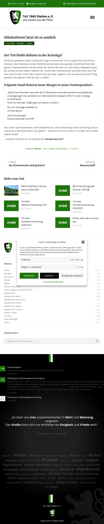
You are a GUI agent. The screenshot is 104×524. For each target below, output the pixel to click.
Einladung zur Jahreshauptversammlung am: (26, 378)
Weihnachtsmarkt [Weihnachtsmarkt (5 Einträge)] (89, 482)
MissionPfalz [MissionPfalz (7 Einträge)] (94, 465)
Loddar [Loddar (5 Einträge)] (68, 465)
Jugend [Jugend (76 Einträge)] (93, 460)
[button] (83, 242)
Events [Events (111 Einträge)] (96, 455)
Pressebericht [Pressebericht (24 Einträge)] (30, 469)
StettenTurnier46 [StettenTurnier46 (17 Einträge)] (87, 473)
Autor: (55, 148)
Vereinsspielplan (14, 367)
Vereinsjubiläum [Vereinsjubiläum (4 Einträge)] (14, 482)
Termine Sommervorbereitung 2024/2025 (83, 205)
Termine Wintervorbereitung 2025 (34, 203)
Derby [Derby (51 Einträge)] (75, 455)
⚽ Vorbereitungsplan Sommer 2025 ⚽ (84, 188)
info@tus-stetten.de (36, 3)
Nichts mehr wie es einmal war (86, 220)
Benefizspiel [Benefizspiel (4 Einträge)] (51, 455)
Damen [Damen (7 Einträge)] (63, 455)
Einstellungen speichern (72, 276)
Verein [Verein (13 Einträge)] (62, 478)
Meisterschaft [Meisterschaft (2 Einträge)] (79, 465)
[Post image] (11, 190)
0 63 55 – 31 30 (16, 3)
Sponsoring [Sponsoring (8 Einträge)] (12, 474)
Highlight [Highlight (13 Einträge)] (79, 460)
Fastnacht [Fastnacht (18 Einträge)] (27, 460)
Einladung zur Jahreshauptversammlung (24, 397)
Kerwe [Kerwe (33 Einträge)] (30, 464)
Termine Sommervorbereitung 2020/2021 (32, 221)
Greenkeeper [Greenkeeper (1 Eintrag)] (65, 460)
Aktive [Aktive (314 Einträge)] (21, 455)
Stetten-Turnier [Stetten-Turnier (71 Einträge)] (62, 473)
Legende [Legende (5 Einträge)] (57, 465)
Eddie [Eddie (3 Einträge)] (84, 456)
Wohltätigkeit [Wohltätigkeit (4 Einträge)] (52, 486)
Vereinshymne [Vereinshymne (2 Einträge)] (90, 478)
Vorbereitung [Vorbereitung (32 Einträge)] (33, 482)
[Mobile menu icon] (92, 17)
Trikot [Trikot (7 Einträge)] (52, 478)
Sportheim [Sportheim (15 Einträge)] (40, 473)
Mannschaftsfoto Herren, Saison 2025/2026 (34, 188)
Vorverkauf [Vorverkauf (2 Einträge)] (49, 482)
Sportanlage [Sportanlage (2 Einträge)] (26, 474)
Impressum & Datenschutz (53, 282)
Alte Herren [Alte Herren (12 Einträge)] (37, 455)
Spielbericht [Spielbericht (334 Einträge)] (89, 469)
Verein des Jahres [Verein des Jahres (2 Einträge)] (75, 478)
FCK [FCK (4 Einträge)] (37, 460)
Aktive (38, 148)
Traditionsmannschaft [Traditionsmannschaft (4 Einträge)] (28, 478)
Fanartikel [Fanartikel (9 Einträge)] (12, 460)
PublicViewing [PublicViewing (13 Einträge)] (50, 469)
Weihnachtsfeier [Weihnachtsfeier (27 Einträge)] (68, 482)
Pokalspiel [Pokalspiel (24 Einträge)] (11, 469)
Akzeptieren (29, 276)
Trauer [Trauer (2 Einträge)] (43, 478)
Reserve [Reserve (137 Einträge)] (68, 469)
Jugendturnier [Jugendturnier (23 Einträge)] (13, 464)
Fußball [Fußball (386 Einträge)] (50, 459)
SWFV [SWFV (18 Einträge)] (12, 478)
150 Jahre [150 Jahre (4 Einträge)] (8, 455)
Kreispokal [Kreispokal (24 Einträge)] (44, 464)
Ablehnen (49, 276)
